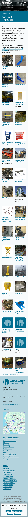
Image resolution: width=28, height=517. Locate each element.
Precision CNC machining (10, 455)
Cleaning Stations (5, 85)
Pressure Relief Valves (19, 238)
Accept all (8, 511)
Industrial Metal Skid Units (20, 161)
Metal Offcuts (6, 451)
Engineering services (11, 437)
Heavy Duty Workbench (6, 161)
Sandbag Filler (7, 257)
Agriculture (6, 468)
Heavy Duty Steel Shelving (7, 143)
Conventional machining (9, 440)
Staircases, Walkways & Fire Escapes (19, 258)
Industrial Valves (5, 180)
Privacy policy (17, 513)
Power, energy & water (9, 482)
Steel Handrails (19, 277)
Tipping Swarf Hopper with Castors (7, 331)
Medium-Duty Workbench (19, 180)
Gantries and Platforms (6, 103)
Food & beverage (7, 474)
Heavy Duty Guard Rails (18, 123)
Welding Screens (7, 369)
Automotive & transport (9, 470)
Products (6, 13)
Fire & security (7, 472)
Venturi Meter (6, 349)
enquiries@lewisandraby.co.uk (11, 404)
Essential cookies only (17, 511)
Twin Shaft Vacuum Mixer (19, 330)
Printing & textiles (8, 484)
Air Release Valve (5, 67)
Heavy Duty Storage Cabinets (20, 143)
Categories (25, 17)
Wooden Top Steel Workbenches (19, 370)
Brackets (17, 66)
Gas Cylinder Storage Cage (19, 103)
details (10, 513)
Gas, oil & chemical (8, 476)
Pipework (18, 198)
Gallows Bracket (20, 84)
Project (5, 465)
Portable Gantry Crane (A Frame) (20, 218)
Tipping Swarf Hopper (19, 312)
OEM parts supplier (8, 453)
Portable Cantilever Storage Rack (6, 219)
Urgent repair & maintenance (11, 457)
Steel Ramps (18, 293)
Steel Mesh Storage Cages (6, 294)
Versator (17, 349)
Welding (5, 459)
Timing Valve (6, 311)
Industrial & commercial (9, 478)
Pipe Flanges (6, 198)
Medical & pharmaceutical (10, 480)
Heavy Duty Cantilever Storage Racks (6, 124)
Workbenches (7, 488)
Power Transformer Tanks (6, 239)
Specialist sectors (7, 486)
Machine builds (7, 449)
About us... (6, 409)
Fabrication (6, 442)
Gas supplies (6, 444)
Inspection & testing (8, 447)
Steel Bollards (6, 277)
